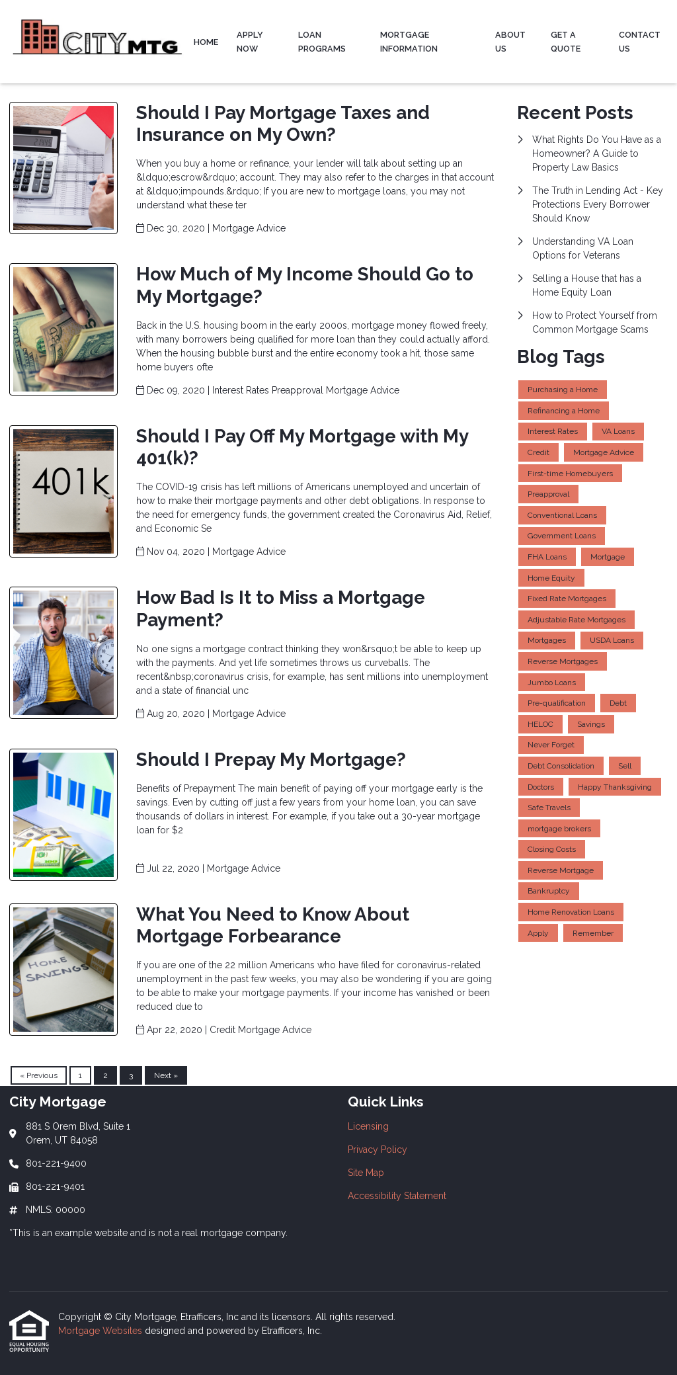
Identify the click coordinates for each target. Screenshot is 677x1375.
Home (206, 42)
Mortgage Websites (101, 1330)
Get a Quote (565, 42)
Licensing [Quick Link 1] (368, 1126)
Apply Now (250, 42)
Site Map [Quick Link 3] (366, 1172)
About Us (510, 42)
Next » (166, 1075)
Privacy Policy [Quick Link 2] (377, 1149)
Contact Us (639, 42)
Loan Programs (322, 42)
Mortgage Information (409, 42)
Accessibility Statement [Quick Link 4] (397, 1195)
